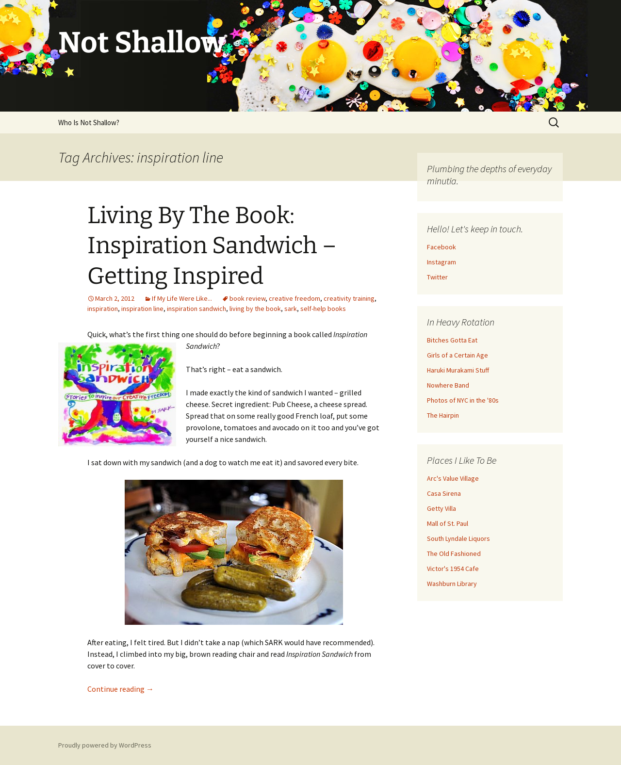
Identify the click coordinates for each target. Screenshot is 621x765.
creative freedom (294, 298)
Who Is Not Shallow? (88, 122)
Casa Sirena (444, 493)
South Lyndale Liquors (458, 538)
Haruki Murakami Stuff (458, 370)
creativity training (349, 298)
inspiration (102, 308)
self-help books (323, 308)
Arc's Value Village (453, 478)
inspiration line (142, 308)
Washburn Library (452, 583)
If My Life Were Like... (182, 298)
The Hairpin (443, 415)
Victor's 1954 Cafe (453, 568)
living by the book (255, 308)
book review (247, 298)
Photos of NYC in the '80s (463, 400)
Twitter (437, 277)
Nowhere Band (448, 385)
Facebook (441, 247)
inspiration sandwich (196, 308)
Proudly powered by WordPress (104, 745)
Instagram (441, 262)
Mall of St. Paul (447, 523)
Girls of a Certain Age (457, 355)
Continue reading (120, 689)
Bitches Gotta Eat (452, 340)
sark (290, 308)
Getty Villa (441, 508)
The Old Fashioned (454, 553)
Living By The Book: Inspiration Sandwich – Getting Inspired (212, 245)
